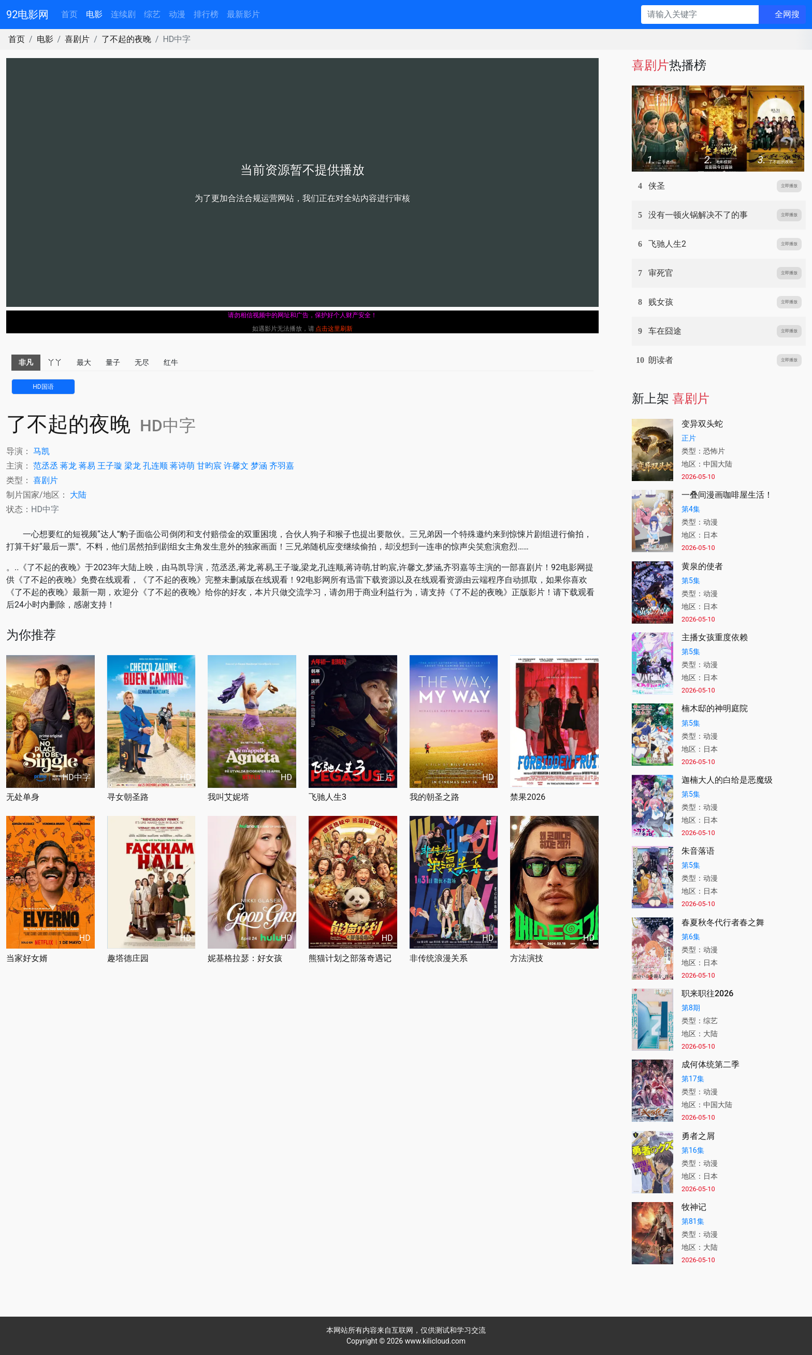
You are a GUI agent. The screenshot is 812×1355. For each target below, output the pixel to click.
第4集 (691, 509)
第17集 (693, 1079)
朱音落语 (698, 851)
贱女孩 (660, 302)
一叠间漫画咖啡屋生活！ (727, 495)
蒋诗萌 (182, 466)
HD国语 (43, 386)
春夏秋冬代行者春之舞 (723, 922)
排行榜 (206, 14)
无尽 (142, 362)
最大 (84, 362)
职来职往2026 (707, 993)
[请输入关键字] (700, 14)
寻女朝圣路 (128, 797)
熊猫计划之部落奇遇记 (350, 958)
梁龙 (132, 466)
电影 (94, 14)
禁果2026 (527, 797)
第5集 (691, 580)
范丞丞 (45, 466)
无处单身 (22, 797)
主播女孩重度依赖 (715, 637)
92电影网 (27, 14)
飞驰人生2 (667, 244)
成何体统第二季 (711, 1064)
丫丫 (55, 362)
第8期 (691, 1008)
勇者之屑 (698, 1136)
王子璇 (109, 466)
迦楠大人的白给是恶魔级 (727, 780)
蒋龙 (68, 466)
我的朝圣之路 (434, 797)
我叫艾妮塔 (228, 797)
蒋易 (87, 466)
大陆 (78, 495)
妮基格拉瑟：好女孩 (245, 958)
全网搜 (787, 14)
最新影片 (243, 14)
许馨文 (236, 466)
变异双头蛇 (702, 424)
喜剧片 (77, 39)
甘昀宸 (209, 466)
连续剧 (123, 14)
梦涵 (259, 466)
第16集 (693, 1150)
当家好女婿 (27, 958)
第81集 (693, 1221)
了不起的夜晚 (126, 39)
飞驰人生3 (327, 797)
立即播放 (789, 186)
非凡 (26, 362)
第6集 (691, 937)
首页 (69, 14)
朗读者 (660, 360)
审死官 (660, 273)
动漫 (177, 14)
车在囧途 (665, 331)
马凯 (41, 451)
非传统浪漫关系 (439, 958)
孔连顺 (155, 466)
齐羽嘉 (281, 466)
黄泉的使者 (702, 566)
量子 (113, 362)
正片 (689, 438)
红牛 (171, 362)
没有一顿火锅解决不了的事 (698, 215)
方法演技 (526, 958)
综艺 (152, 14)
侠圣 (656, 186)
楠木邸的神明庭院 (715, 708)
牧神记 (694, 1207)
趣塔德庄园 (128, 958)
